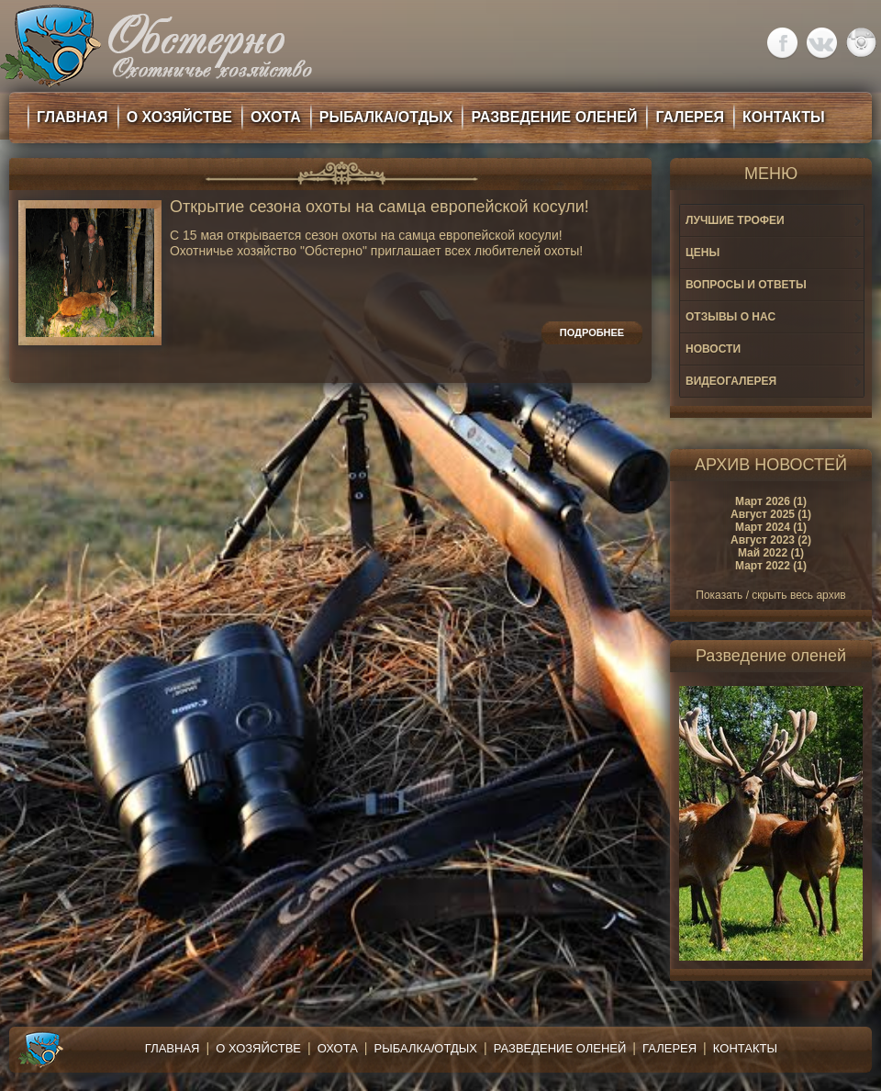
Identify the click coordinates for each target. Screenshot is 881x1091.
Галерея (669, 1048)
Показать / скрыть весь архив (770, 595)
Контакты (745, 1048)
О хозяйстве (258, 1048)
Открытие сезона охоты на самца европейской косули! (379, 207)
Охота (338, 1048)
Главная (172, 1048)
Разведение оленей (560, 1048)
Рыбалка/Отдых (425, 1048)
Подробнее (592, 332)
